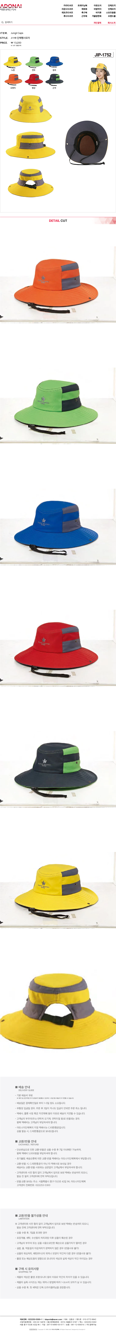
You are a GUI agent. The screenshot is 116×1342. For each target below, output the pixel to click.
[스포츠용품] (109, 12)
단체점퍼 (82, 1334)
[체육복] (80, 9)
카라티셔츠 (41, 1336)
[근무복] (80, 16)
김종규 (71, 1319)
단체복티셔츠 (22, 1334)
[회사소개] (109, 23)
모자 (48, 1334)
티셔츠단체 (24, 1336)
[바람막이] (95, 9)
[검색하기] (14, 22)
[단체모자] (109, 9)
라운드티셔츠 (70, 1336)
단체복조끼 (43, 1334)
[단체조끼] (109, 5)
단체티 (10, 1334)
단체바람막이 (64, 1334)
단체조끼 (37, 1334)
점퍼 (78, 1334)
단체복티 (29, 1334)
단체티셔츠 (15, 1334)
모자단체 (35, 1336)
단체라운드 (77, 1336)
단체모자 (52, 1334)
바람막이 (57, 1334)
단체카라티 (47, 1336)
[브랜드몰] (109, 16)
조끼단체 (30, 1336)
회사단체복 (17, 1336)
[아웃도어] (95, 5)
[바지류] (95, 12)
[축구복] (80, 12)
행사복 (82, 1336)
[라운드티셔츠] (66, 9)
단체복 (6, 1334)
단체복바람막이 (72, 1334)
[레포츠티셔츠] (66, 12)
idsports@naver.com (53, 1319)
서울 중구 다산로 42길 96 (30, 1325)
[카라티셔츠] (66, 5)
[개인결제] (94, 23)
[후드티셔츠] (66, 16)
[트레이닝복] (80, 5)
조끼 (33, 1334)
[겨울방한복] (95, 16)
